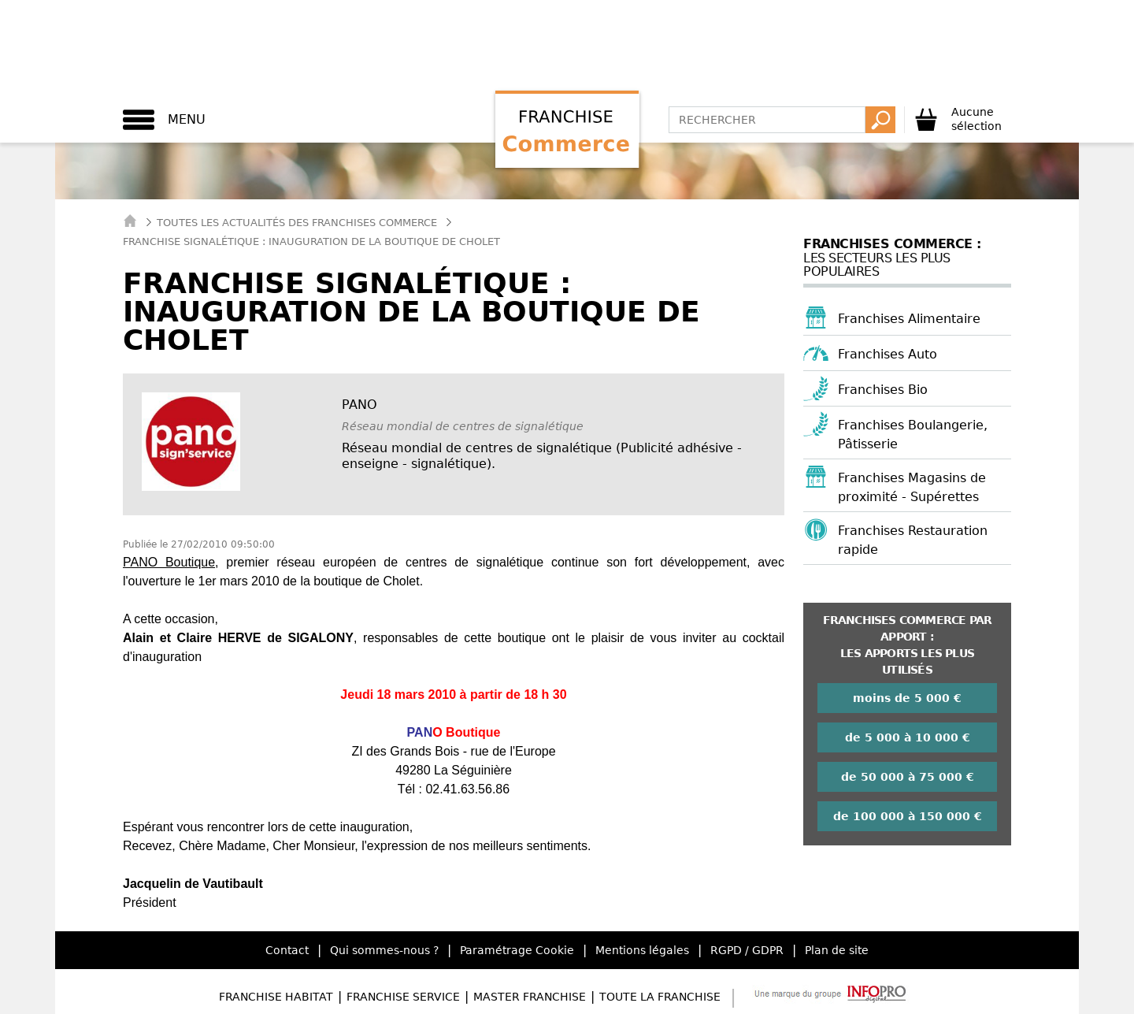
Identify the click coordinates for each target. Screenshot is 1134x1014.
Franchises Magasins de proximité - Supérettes (912, 487)
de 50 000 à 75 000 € (907, 777)
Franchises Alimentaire (909, 318)
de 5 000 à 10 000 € (907, 737)
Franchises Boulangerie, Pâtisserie (913, 434)
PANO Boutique (169, 562)
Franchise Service (403, 996)
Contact (287, 950)
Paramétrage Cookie (517, 950)
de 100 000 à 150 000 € (907, 816)
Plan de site (837, 950)
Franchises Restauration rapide (913, 540)
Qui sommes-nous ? (384, 950)
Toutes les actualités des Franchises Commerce (297, 222)
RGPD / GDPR (747, 950)
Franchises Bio (883, 389)
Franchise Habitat (276, 996)
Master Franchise (529, 996)
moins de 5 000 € (907, 698)
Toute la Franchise (660, 996)
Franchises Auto (887, 354)
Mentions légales (642, 950)
